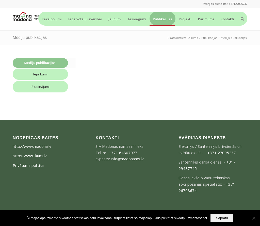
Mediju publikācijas (30, 37)
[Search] (242, 19)
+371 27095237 (221, 152)
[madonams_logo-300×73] (32, 19)
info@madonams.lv (127, 158)
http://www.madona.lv (32, 146)
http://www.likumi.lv (30, 155)
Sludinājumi (40, 86)
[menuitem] (51, 19)
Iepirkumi (40, 74)
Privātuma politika (28, 165)
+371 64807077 (123, 152)
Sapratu (222, 218)
